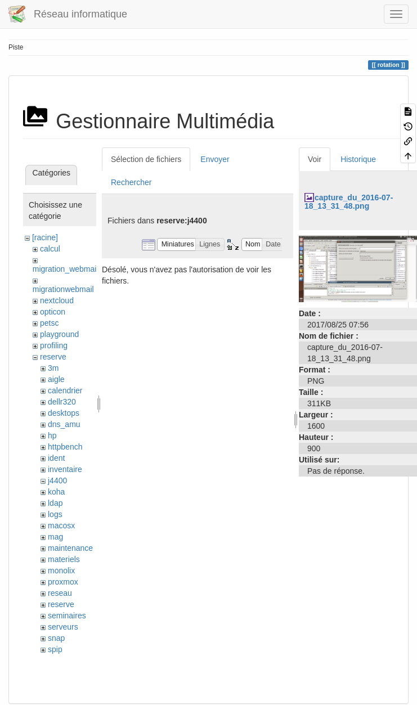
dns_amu (64, 424)
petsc (49, 322)
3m (53, 367)
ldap (55, 503)
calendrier (65, 390)
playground (59, 334)
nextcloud (57, 300)
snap (56, 638)
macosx (61, 525)
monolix (61, 570)
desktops (63, 412)
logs (55, 514)
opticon (52, 311)
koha (56, 491)
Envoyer (214, 159)
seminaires (67, 615)
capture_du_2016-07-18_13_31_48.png (348, 201)
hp (52, 435)
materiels (64, 559)
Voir (314, 159)
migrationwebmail (63, 289)
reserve (53, 356)
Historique (358, 159)
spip (55, 649)
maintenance (70, 548)
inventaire (65, 469)
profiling (54, 345)
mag (55, 536)
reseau (60, 593)
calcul (50, 248)
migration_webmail (65, 268)
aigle (56, 379)
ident (56, 457)
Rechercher (131, 182)
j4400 (57, 480)
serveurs (63, 626)
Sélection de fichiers (146, 159)
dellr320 (62, 401)
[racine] (45, 237)
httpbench (65, 446)
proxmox (63, 581)
